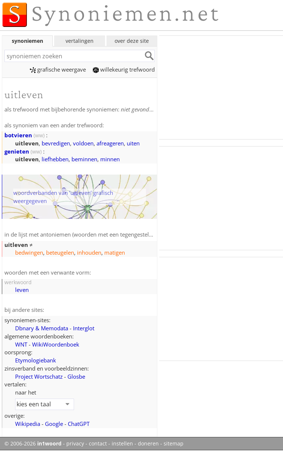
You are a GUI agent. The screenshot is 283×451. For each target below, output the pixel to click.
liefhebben (55, 159)
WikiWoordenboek (55, 344)
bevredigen (56, 143)
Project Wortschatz (39, 376)
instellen (122, 443)
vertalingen (80, 40)
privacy (75, 443)
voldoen (83, 143)
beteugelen (60, 252)
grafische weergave (58, 69)
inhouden (89, 252)
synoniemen (27, 40)
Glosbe (76, 376)
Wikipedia (27, 423)
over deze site (132, 40)
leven (22, 289)
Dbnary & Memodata (41, 328)
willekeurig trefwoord (124, 69)
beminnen (84, 159)
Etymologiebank (35, 360)
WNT (21, 344)
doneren (148, 443)
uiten (133, 143)
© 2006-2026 (33, 443)
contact (98, 443)
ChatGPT (79, 423)
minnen (110, 159)
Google (54, 423)
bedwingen (29, 252)
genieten (16, 151)
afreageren (110, 143)
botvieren (18, 135)
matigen (114, 252)
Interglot (83, 328)
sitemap (174, 443)
